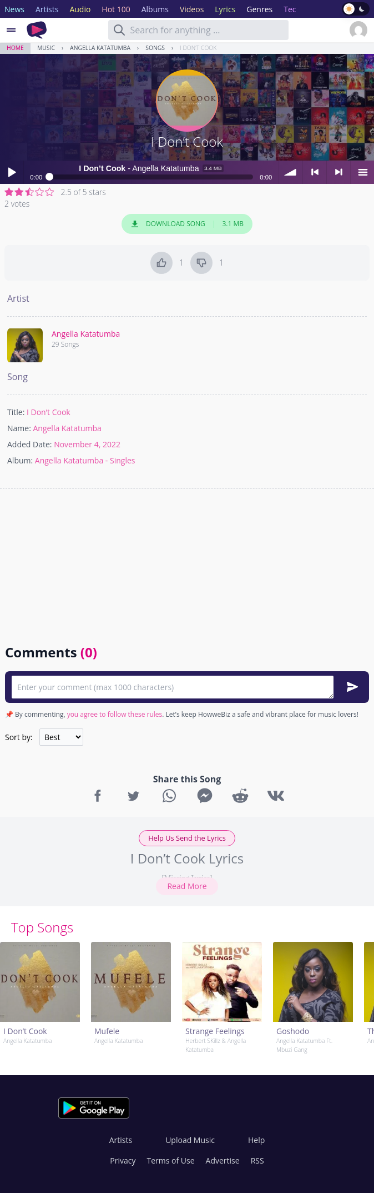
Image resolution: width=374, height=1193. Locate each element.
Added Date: (29, 444)
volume (290, 172)
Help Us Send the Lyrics (187, 838)
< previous (314, 172)
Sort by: (19, 737)
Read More (186, 886)
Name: (19, 428)
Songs (155, 48)
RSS (257, 1160)
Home (15, 48)
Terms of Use (171, 1160)
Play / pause (11, 172)
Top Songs (42, 927)
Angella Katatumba (100, 48)
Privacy (122, 1160)
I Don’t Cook (198, 48)
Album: (20, 460)
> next (338, 172)
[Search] (119, 30)
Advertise (223, 1160)
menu (362, 172)
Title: (15, 412)
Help (256, 1140)
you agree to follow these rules (115, 714)
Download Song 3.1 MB (187, 224)
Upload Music (190, 1140)
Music (46, 48)
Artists (120, 1140)
